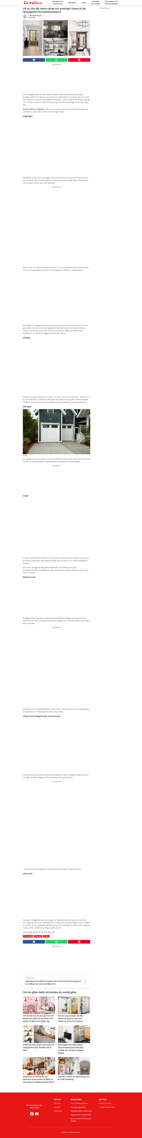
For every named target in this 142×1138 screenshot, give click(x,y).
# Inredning (28, 936)
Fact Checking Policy (79, 1103)
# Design (38, 936)
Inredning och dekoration (57, 3)
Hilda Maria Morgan (36, 15)
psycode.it (58, 1111)
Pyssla (83, 3)
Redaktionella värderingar (81, 1111)
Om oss (57, 1103)
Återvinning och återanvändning (111, 3)
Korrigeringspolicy (78, 1107)
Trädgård (72, 3)
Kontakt (57, 1107)
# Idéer (46, 936)
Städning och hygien (95, 3)
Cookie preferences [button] (107, 1107)
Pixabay (25, 455)
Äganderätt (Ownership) (81, 1115)
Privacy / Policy (105, 1103)
